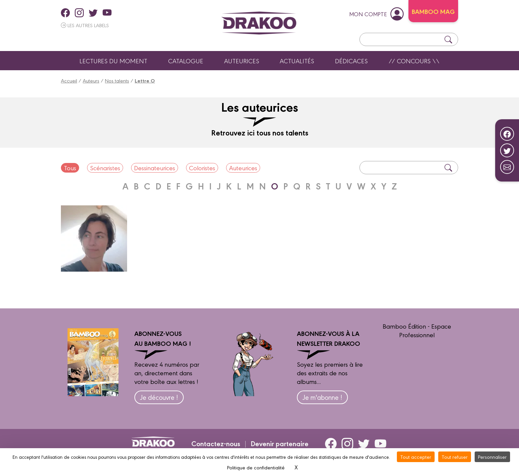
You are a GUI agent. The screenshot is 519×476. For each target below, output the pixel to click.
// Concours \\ (414, 60)
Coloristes (202, 167)
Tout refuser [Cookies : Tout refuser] (455, 456)
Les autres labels (85, 25)
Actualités (297, 60)
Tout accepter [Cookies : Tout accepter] (415, 456)
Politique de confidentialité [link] (256, 467)
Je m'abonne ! (322, 397)
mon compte (376, 13)
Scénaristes (105, 167)
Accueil (69, 80)
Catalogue (185, 60)
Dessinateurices (154, 167)
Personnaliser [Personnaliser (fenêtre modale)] (492, 456)
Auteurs (91, 80)
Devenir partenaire (279, 443)
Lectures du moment (113, 60)
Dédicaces (351, 60)
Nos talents (117, 80)
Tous (70, 167)
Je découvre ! (159, 397)
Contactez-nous (215, 443)
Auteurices (241, 60)
